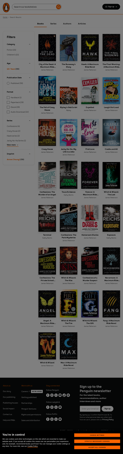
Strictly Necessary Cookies (97, 441)
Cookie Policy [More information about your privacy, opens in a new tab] (33, 446)
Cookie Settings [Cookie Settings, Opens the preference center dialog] (97, 435)
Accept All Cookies (97, 447)
